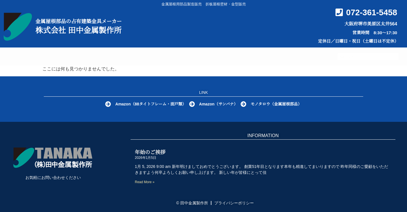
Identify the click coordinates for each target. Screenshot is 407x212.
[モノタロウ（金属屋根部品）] (245, 104)
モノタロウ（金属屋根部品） (278, 104)
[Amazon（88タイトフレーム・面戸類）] (106, 104)
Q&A (213, 56)
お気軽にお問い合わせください (53, 177)
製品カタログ (169, 56)
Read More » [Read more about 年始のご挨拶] (144, 182)
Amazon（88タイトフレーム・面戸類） (149, 104)
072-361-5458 (371, 12)
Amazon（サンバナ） (219, 104)
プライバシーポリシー (234, 203)
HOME (63, 56)
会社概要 (249, 56)
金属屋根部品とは (111, 56)
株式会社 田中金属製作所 (78, 30)
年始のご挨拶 (150, 152)
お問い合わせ (298, 56)
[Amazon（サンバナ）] (192, 104)
